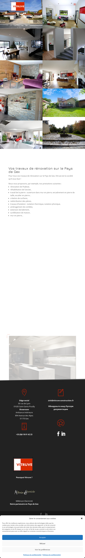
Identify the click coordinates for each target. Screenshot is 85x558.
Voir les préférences (42, 549)
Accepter (42, 537)
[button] (82, 518)
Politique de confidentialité (32, 555)
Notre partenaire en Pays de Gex (24, 504)
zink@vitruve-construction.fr (61, 400)
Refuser (42, 543)
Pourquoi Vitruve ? (24, 477)
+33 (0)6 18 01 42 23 (24, 434)
